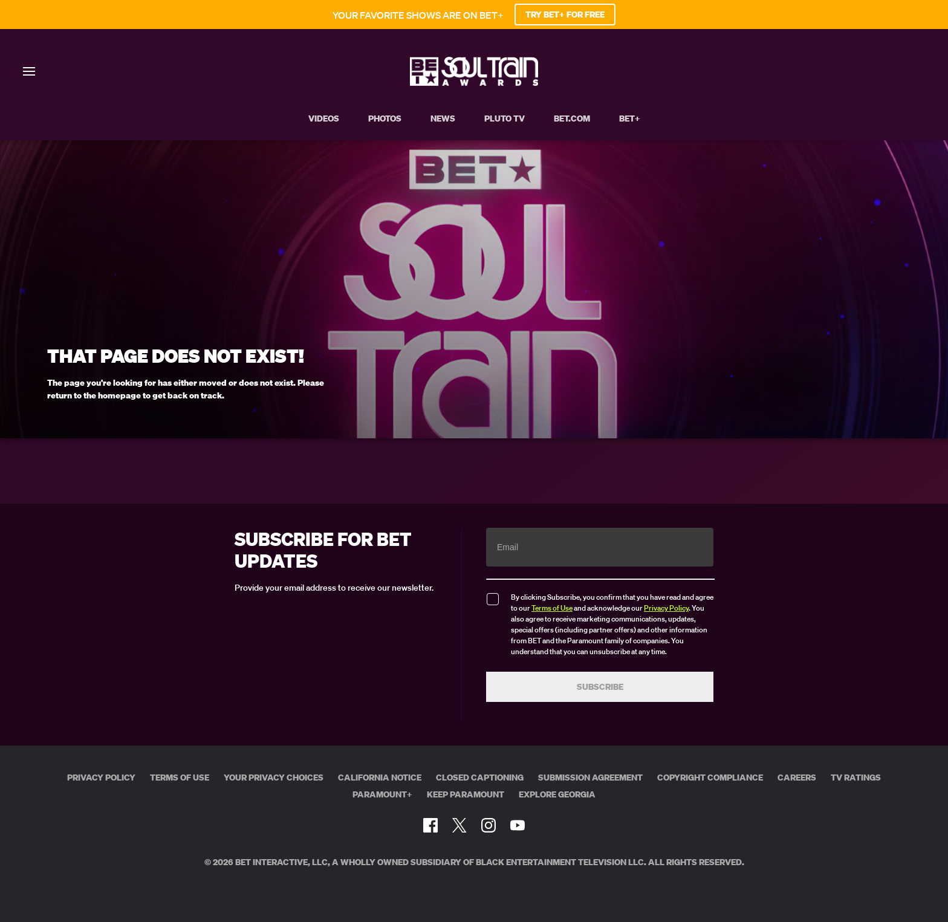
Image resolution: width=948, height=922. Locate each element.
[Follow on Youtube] (517, 825)
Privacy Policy (666, 608)
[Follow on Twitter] (459, 825)
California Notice (379, 777)
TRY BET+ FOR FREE (565, 14)
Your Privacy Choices (273, 777)
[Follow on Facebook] (430, 825)
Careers (797, 777)
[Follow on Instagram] (488, 825)
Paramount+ (382, 794)
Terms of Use (552, 608)
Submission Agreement (590, 777)
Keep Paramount (465, 794)
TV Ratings (856, 777)
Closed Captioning (480, 777)
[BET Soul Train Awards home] (474, 82)
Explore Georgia (557, 794)
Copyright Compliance (710, 777)
